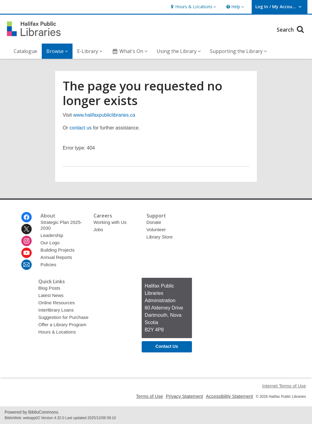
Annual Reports (56, 257)
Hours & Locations (57, 331)
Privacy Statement (184, 396)
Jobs (98, 229)
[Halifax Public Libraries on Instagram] (26, 241)
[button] (193, 7)
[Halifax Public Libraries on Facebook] (26, 217)
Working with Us (110, 222)
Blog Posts (49, 288)
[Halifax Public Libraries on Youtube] (26, 253)
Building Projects (58, 250)
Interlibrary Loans (56, 310)
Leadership (52, 235)
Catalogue (25, 51)
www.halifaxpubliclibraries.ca (104, 115)
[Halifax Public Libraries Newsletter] (26, 265)
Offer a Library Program (62, 324)
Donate (154, 222)
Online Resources (56, 302)
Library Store (160, 236)
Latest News (51, 295)
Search (291, 29)
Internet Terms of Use (284, 385)
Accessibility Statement (229, 396)
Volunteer (156, 229)
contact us (80, 127)
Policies (48, 264)
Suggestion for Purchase (63, 317)
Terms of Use (149, 396)
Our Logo (50, 242)
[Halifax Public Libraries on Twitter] (26, 229)
